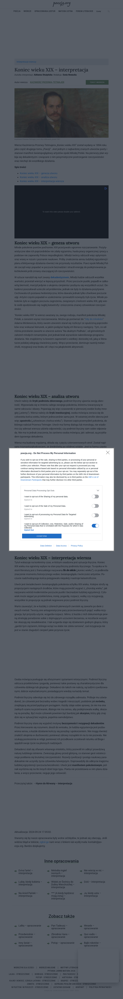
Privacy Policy (77, 546)
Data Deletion (46, 546)
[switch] (95, 496)
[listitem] (61, 490)
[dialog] (61, 499)
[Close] (108, 453)
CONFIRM (42, 536)
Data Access (61, 546)
